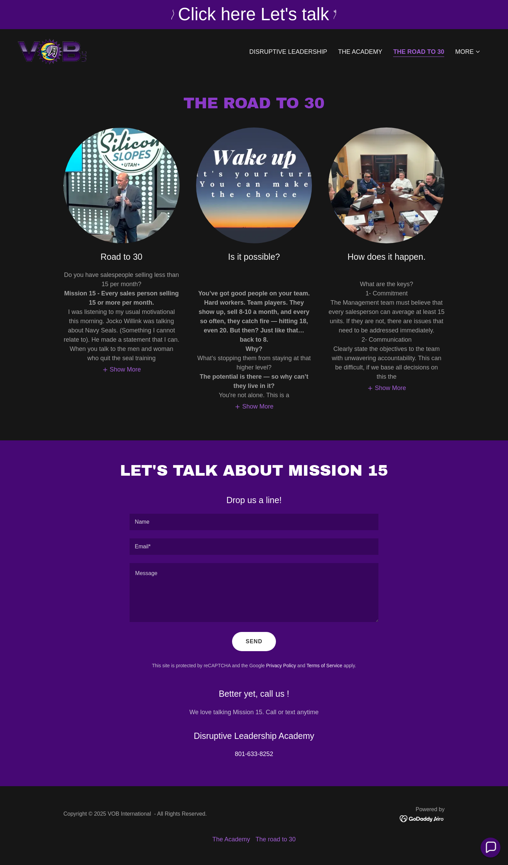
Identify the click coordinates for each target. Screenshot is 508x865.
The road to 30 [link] (418, 51)
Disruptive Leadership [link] (288, 51)
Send (254, 641)
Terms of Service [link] (324, 665)
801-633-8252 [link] (254, 754)
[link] (52, 50)
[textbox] (254, 522)
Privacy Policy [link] (281, 665)
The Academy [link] (360, 51)
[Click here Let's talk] (254, 14)
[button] (468, 52)
